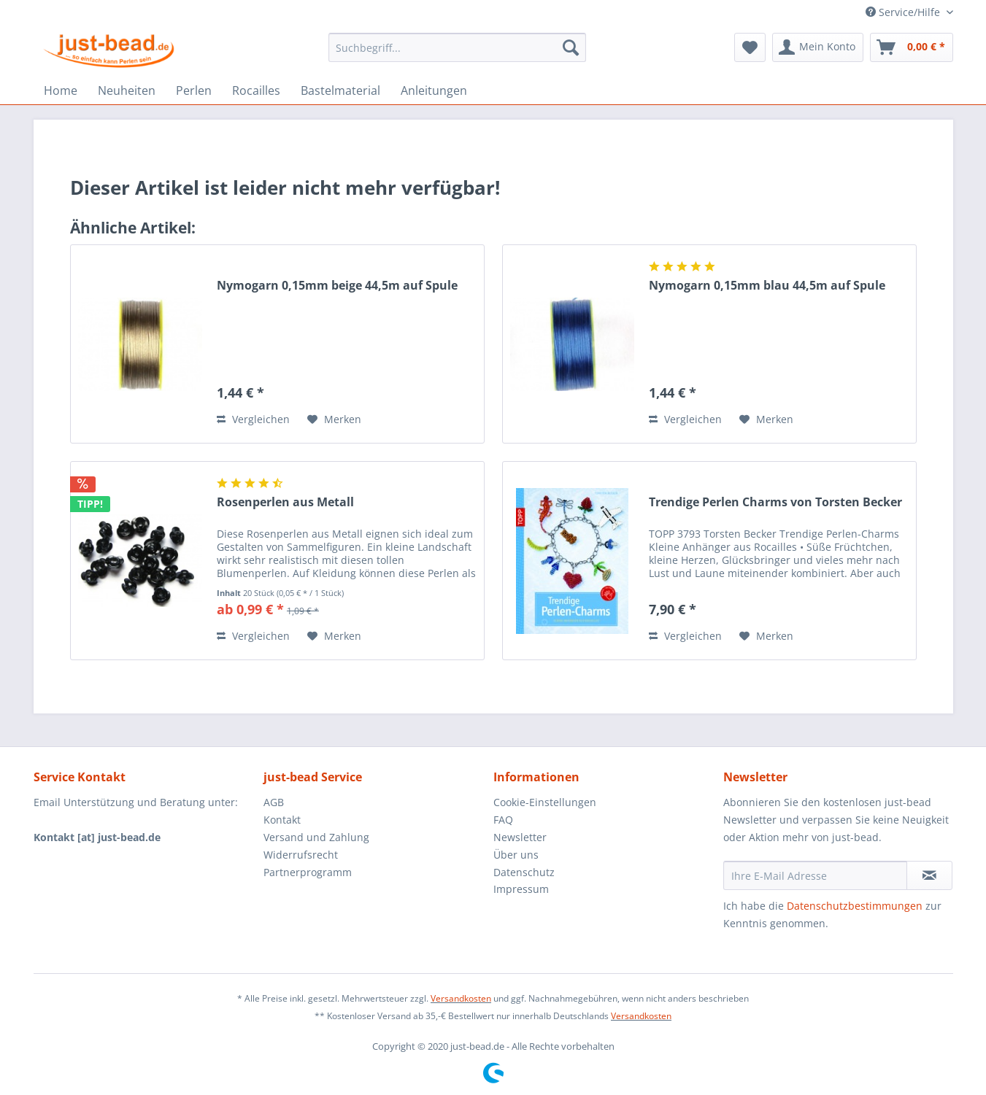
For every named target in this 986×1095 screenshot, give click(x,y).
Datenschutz (524, 872)
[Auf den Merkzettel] (334, 419)
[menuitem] (457, 47)
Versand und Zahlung (316, 837)
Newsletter (520, 837)
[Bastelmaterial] (340, 90)
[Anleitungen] (433, 90)
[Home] (61, 90)
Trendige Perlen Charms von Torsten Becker (775, 502)
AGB (273, 802)
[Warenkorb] (911, 47)
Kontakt (282, 820)
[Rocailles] (256, 90)
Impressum (521, 889)
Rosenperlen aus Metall (285, 502)
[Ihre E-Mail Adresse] (815, 875)
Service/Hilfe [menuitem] (904, 12)
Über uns (516, 855)
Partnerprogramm (307, 872)
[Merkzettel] (750, 47)
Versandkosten (461, 998)
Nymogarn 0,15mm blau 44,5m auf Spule (767, 285)
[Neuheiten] (127, 90)
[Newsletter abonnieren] (929, 875)
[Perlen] (194, 90)
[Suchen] (570, 47)
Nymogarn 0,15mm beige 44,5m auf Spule (337, 285)
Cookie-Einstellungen (544, 802)
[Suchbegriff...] (457, 47)
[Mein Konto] (817, 47)
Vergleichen (253, 419)
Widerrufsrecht (300, 855)
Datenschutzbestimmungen (855, 906)
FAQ (503, 820)
